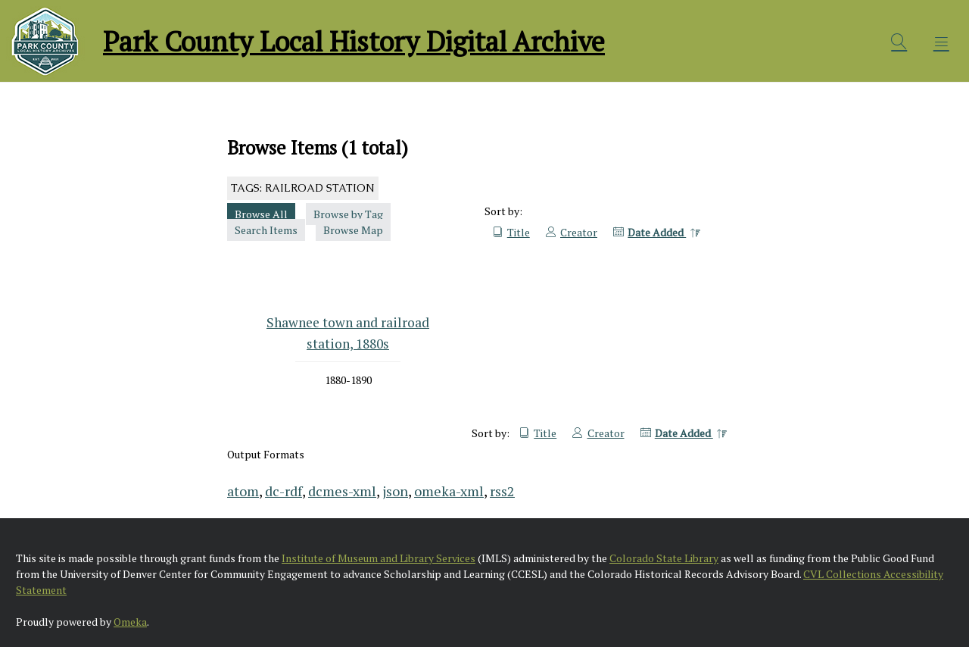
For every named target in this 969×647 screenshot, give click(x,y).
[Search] (899, 41)
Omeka (130, 621)
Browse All (261, 214)
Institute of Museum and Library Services (378, 558)
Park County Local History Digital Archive (354, 41)
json (395, 491)
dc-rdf (283, 491)
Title (518, 232)
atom (243, 491)
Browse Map (353, 230)
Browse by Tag (348, 214)
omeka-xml (449, 491)
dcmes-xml (342, 491)
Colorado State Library (663, 558)
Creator (578, 232)
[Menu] (942, 42)
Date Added (657, 232)
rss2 (502, 491)
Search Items (266, 230)
